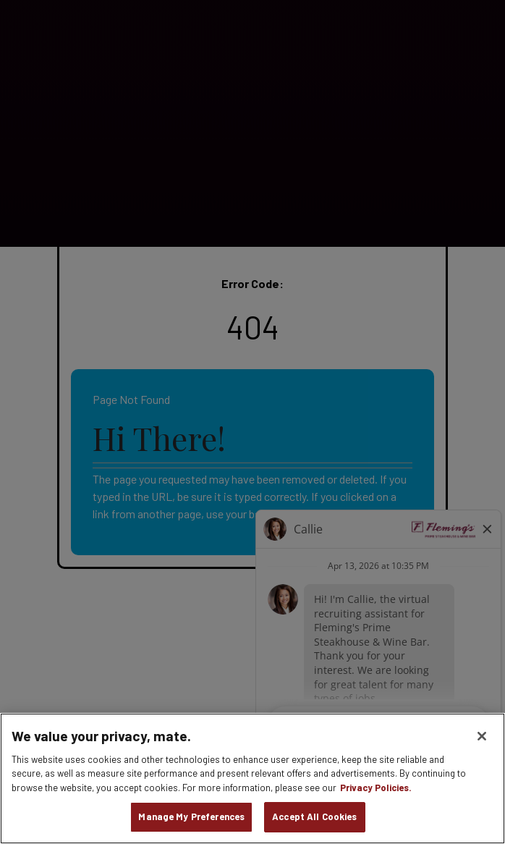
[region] (252, 778)
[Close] (482, 736)
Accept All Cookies (314, 816)
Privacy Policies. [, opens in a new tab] (376, 787)
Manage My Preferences (191, 816)
